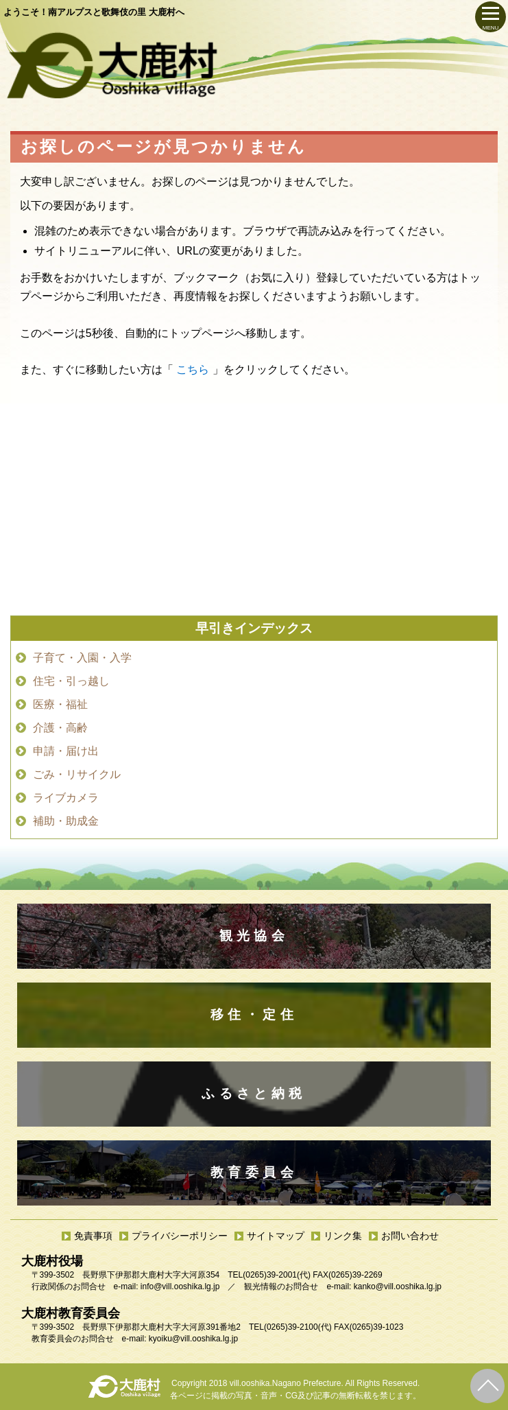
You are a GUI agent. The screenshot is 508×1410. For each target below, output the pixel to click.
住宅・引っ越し (71, 681)
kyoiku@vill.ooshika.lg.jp (193, 1338)
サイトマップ (275, 1235)
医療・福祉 (60, 704)
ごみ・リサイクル (77, 774)
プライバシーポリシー (180, 1235)
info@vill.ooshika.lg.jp (180, 1286)
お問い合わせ (410, 1235)
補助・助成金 (66, 821)
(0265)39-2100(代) (298, 1327)
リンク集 (343, 1235)
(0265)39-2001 (270, 1275)
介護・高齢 (60, 727)
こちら (192, 369)
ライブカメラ (66, 797)
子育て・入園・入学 (82, 657)
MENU (491, 28)
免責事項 (93, 1235)
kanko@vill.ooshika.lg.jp (398, 1286)
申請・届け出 (66, 751)
